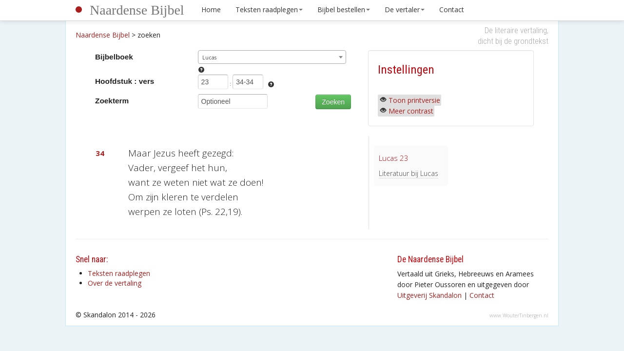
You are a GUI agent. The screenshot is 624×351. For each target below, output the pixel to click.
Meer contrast (411, 111)
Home (211, 9)
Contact (451, 9)
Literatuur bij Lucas (408, 173)
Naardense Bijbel (137, 10)
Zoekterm (112, 101)
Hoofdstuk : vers (124, 81)
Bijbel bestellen (343, 9)
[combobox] (272, 57)
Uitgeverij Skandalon (429, 295)
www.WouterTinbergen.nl (518, 315)
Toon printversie (414, 100)
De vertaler (405, 9)
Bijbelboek (114, 57)
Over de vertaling (114, 283)
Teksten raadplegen (269, 9)
